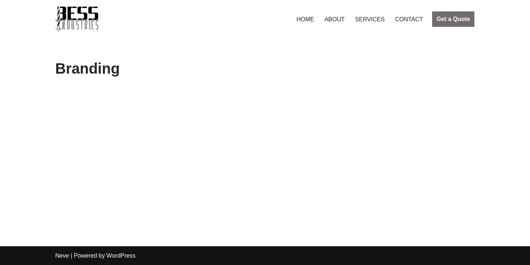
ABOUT (334, 19)
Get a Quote (453, 19)
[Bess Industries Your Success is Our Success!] (77, 19)
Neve (62, 255)
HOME (305, 19)
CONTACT (409, 19)
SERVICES (370, 19)
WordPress (120, 255)
